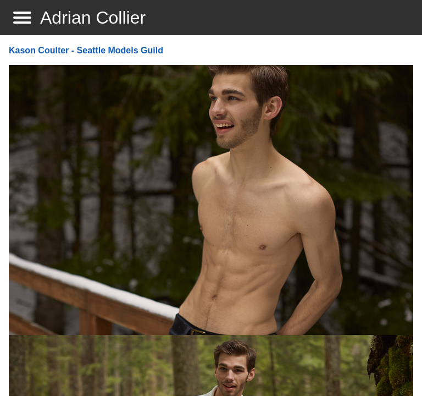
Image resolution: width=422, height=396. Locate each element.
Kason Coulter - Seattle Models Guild (86, 50)
